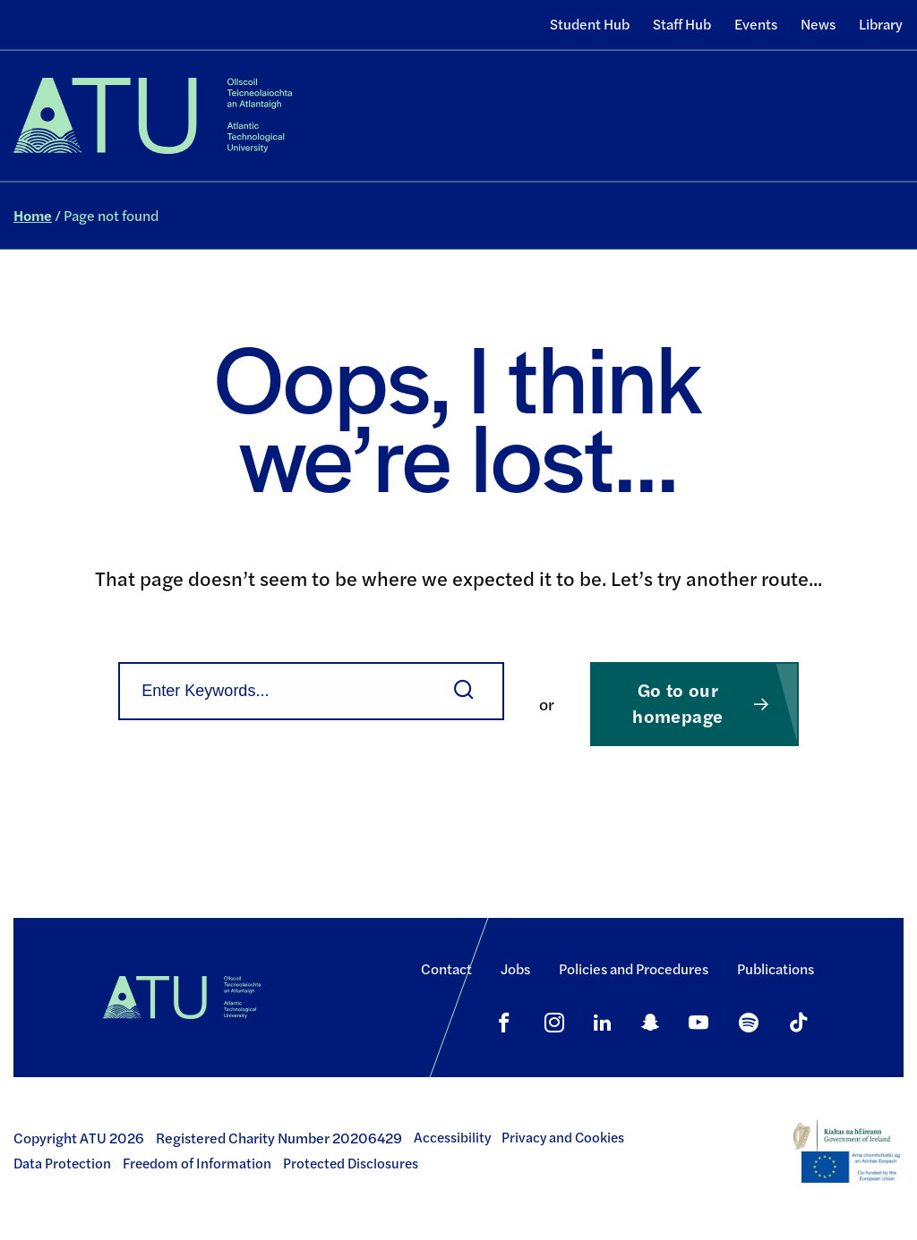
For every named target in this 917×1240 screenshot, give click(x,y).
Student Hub (590, 23)
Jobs (515, 968)
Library (881, 23)
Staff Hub (682, 23)
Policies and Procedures (633, 968)
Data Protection (62, 1163)
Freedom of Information (197, 1163)
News (818, 23)
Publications (775, 968)
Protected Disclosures (350, 1163)
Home (32, 215)
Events (755, 23)
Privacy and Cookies (562, 1137)
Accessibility (452, 1137)
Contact (446, 968)
